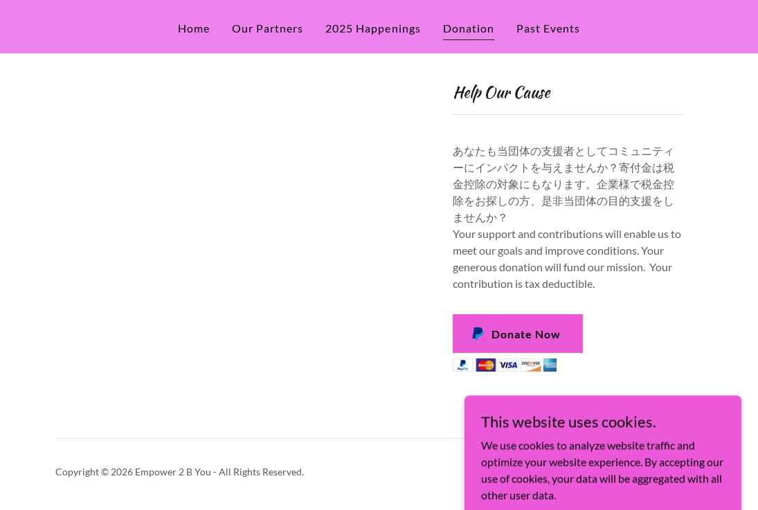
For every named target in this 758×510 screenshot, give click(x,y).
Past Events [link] (548, 28)
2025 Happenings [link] (372, 28)
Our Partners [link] (267, 28)
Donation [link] (468, 28)
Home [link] (194, 28)
